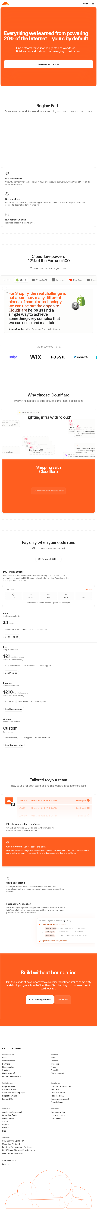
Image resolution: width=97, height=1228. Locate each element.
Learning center (58, 1115)
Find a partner (8, 1067)
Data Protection (58, 1092)
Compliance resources (61, 1086)
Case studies (8, 1118)
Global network (57, 1073)
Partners (6, 1064)
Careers (54, 1060)
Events (5, 1127)
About (53, 1057)
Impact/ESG (7, 1099)
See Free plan (11, 637)
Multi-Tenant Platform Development (18, 1150)
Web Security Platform (12, 1153)
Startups (6, 1070)
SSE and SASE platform (13, 1141)
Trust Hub (55, 1089)
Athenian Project (9, 1089)
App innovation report (12, 1112)
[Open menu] (93, 3)
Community (56, 1118)
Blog (4, 1131)
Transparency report (60, 1099)
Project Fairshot (9, 1096)
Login (85, 3)
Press (53, 1067)
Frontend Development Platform (17, 1147)
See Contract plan (14, 745)
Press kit (55, 1070)
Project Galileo (8, 1086)
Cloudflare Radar (9, 1115)
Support (6, 1124)
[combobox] (48, 559)
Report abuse (57, 1102)
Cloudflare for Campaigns (13, 1092)
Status (5, 1121)
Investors (55, 1064)
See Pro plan (11, 673)
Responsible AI (57, 1096)
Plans (4, 1057)
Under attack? (8, 1073)
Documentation (58, 1112)
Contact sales (8, 1060)
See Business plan (14, 709)
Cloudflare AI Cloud (11, 1144)
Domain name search (11, 1076)
